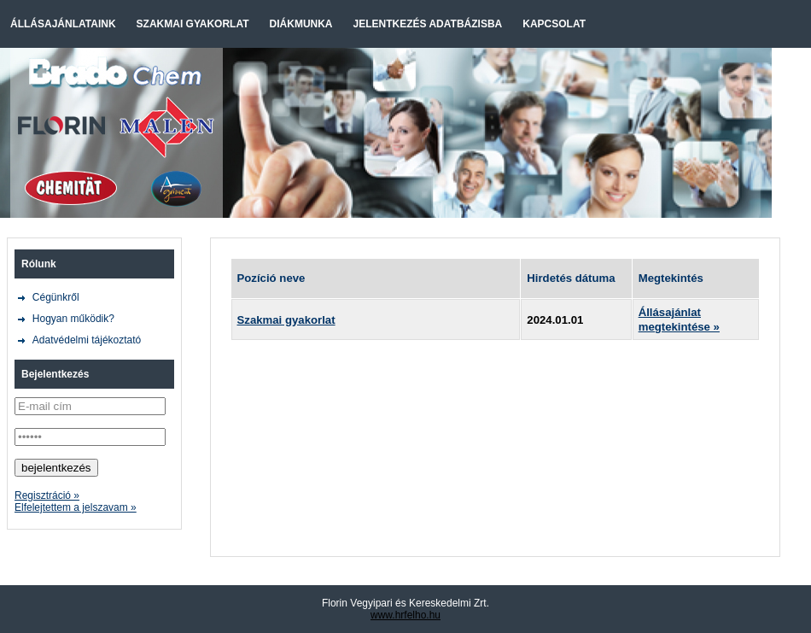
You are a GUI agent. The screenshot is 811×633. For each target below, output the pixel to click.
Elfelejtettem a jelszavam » (76, 507)
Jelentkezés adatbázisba (428, 24)
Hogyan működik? (73, 319)
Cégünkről (55, 297)
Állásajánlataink (63, 24)
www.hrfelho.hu (405, 615)
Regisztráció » (47, 495)
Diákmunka (301, 24)
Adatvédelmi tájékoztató (86, 340)
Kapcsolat (554, 24)
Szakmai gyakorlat (193, 24)
